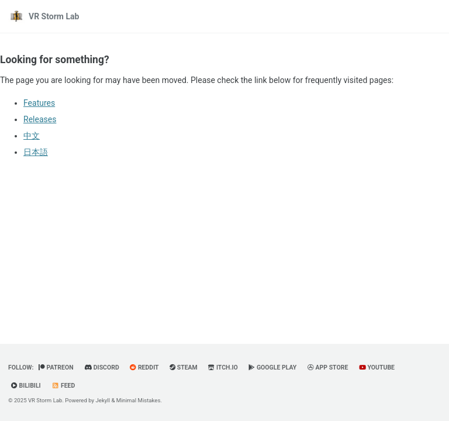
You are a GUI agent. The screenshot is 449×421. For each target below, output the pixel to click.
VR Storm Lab (54, 16)
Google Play (272, 367)
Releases (39, 119)
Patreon (56, 367)
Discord (101, 367)
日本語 (35, 152)
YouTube (377, 367)
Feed (63, 385)
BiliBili (26, 385)
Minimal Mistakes (138, 400)
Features (39, 103)
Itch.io (223, 367)
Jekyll (103, 400)
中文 (31, 135)
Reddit (144, 367)
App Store (328, 367)
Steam (184, 367)
